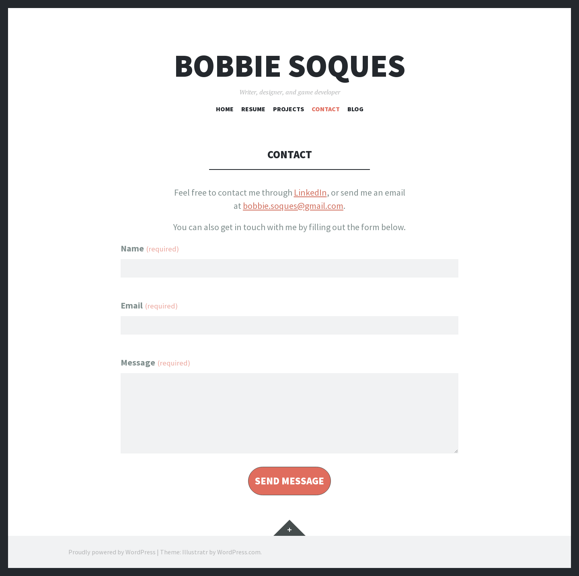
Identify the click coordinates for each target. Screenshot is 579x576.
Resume (253, 109)
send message (289, 481)
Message (155, 362)
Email (149, 305)
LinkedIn (310, 192)
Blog (355, 109)
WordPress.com (239, 552)
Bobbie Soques (289, 65)
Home (225, 109)
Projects (288, 109)
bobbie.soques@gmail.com (293, 205)
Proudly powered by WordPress (112, 552)
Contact (326, 109)
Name (150, 248)
